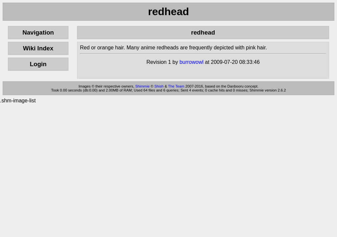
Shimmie (142, 86)
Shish (159, 86)
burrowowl (191, 62)
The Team (176, 86)
